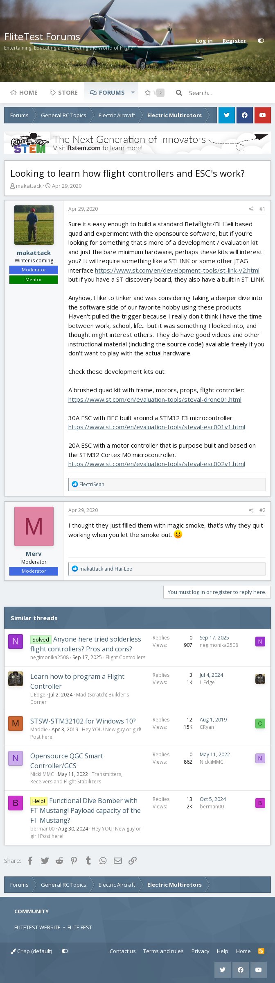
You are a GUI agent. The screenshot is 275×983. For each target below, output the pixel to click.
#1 (262, 208)
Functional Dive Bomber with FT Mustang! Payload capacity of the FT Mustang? (85, 810)
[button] (132, 92)
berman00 (42, 828)
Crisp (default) (31, 951)
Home (28, 92)
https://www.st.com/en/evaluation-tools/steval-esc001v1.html (156, 427)
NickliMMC (42, 774)
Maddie (39, 729)
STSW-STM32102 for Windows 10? (83, 721)
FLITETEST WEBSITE (37, 927)
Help (222, 951)
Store (68, 92)
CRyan (207, 727)
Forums (112, 92)
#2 (262, 510)
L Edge (37, 694)
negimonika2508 (49, 657)
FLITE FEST (80, 927)
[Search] (230, 92)
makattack (29, 185)
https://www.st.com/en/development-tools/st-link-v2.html (177, 270)
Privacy (201, 951)
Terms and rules (163, 951)
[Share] (251, 209)
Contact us (123, 951)
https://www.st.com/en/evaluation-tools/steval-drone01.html (154, 399)
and (105, 568)
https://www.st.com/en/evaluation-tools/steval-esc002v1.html (156, 464)
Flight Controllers (125, 657)
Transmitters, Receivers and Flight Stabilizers (76, 778)
